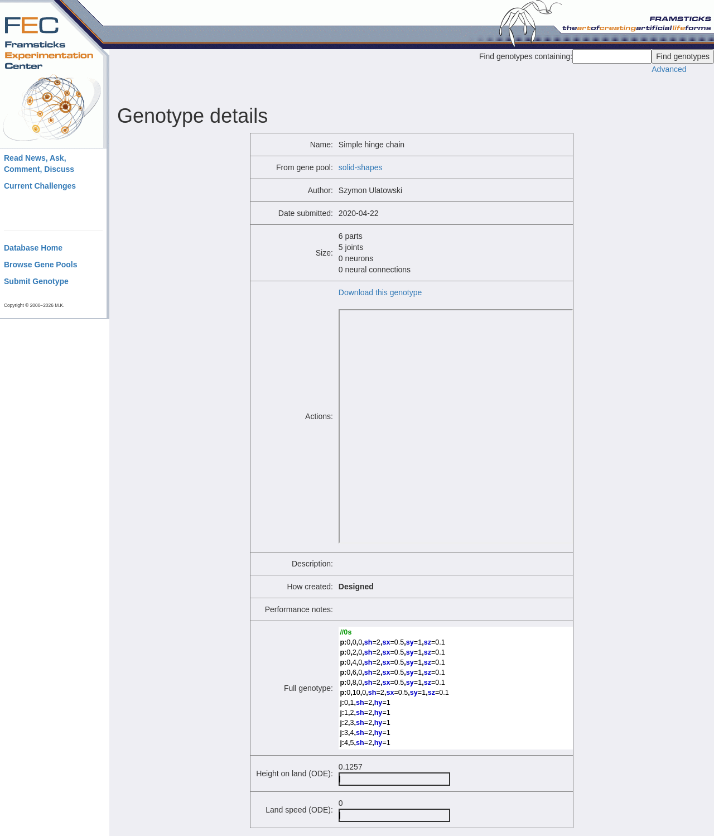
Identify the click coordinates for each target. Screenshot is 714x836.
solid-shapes (361, 167)
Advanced (669, 69)
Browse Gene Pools (40, 264)
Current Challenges (40, 185)
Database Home (33, 247)
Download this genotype (380, 292)
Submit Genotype (36, 281)
